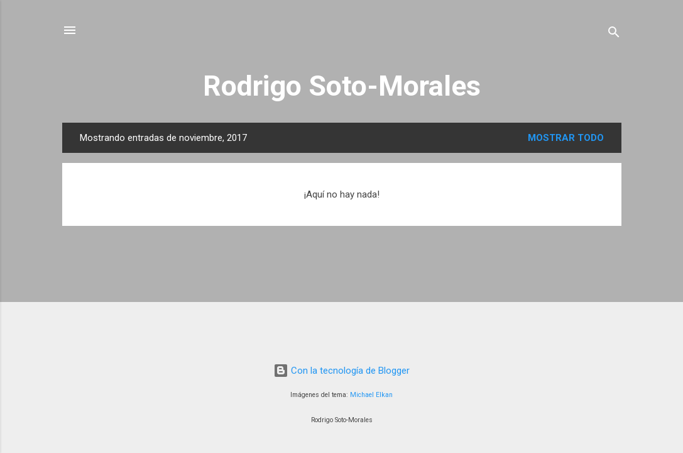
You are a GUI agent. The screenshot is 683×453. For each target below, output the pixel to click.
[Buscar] (613, 34)
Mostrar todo (566, 137)
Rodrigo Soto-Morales (342, 86)
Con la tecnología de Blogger (341, 370)
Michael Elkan (371, 395)
